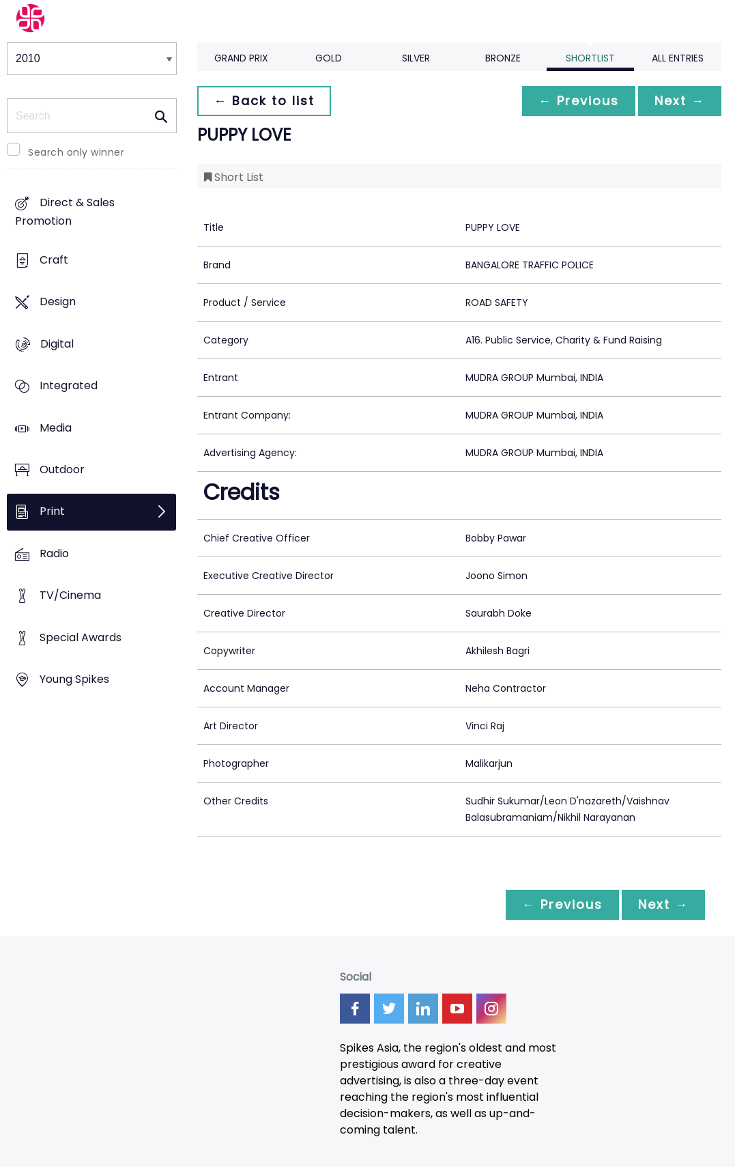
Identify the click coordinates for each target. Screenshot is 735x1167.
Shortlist (590, 58)
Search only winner (76, 152)
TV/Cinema (70, 596)
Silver (416, 58)
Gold (328, 58)
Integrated (69, 385)
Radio (54, 553)
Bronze (503, 58)
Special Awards (80, 637)
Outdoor (62, 469)
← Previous (578, 100)
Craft (54, 260)
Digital (57, 344)
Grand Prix (241, 58)
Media (56, 428)
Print (52, 512)
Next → (679, 100)
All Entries (678, 58)
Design (58, 302)
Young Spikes (74, 680)
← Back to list (264, 100)
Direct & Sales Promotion (65, 212)
